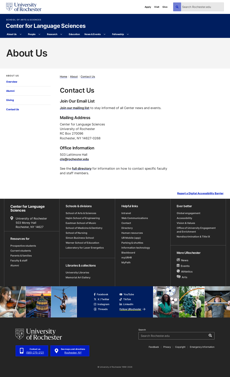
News (182, 260)
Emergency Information (202, 346)
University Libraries (77, 272)
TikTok (125, 299)
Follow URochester (132, 309)
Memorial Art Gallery (78, 277)
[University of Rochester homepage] (23, 7)
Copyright (180, 346)
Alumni (10, 91)
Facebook (101, 294)
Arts (182, 277)
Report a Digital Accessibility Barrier (200, 193)
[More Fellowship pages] (128, 34)
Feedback (154, 346)
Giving (10, 100)
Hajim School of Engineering (83, 218)
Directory (127, 228)
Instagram (101, 304)
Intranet (126, 213)
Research (52, 34)
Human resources (132, 232)
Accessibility (184, 218)
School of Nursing (76, 232)
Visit (156, 6)
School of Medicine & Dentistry (84, 228)
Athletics (185, 271)
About (74, 77)
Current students (20, 250)
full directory (82, 168)
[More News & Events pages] (105, 34)
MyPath (126, 262)
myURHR (126, 257)
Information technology (135, 247)
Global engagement (188, 213)
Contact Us (12, 109)
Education (74, 34)
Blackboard (128, 252)
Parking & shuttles (132, 242)
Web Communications (134, 218)
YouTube (126, 294)
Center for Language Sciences (46, 26)
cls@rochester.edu (74, 159)
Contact (126, 223)
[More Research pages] (61, 34)
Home (63, 77)
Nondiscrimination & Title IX (193, 236)
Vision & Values (186, 223)
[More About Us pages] (20, 34)
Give (165, 6)
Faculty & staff (18, 260)
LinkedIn (126, 304)
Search (142, 330)
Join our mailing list (74, 108)
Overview (11, 82)
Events (183, 266)
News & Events (92, 34)
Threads (101, 309)
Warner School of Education (82, 242)
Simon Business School (80, 237)
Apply (148, 6)
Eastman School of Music (81, 223)
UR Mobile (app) (131, 237)
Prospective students (23, 245)
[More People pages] (39, 34)
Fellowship (118, 34)
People (31, 34)
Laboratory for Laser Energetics (85, 247)
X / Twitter (101, 299)
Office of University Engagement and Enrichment (196, 229)
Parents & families (21, 255)
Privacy (167, 346)
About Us (12, 34)
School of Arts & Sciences (23, 19)
